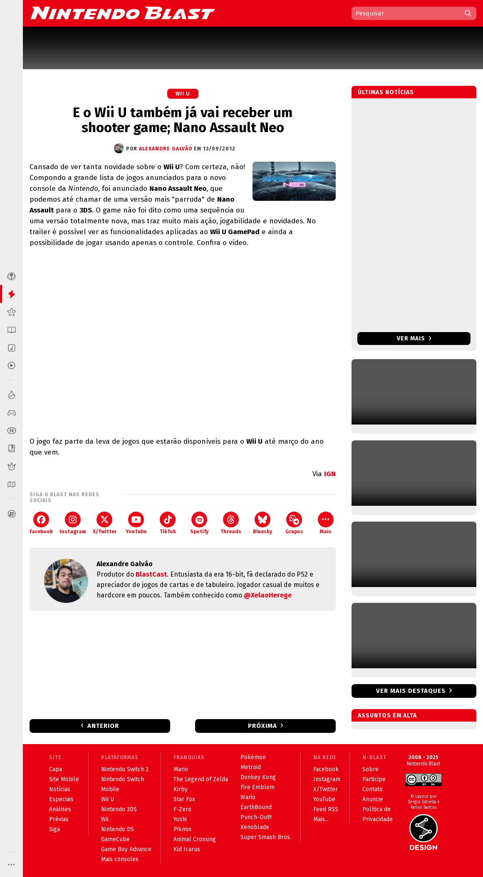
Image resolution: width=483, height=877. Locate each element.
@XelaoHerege (268, 595)
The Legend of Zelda (200, 779)
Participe (374, 779)
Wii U (183, 94)
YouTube (136, 523)
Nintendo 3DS (119, 809)
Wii (105, 819)
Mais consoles (120, 859)
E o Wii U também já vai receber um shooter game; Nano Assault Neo (182, 120)
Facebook (41, 523)
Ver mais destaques (411, 691)
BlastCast (151, 574)
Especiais (61, 799)
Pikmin (182, 829)
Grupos (294, 523)
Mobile (110, 789)
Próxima (262, 726)
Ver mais (414, 338)
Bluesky (262, 523)
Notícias (59, 789)
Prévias (59, 819)
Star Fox (184, 799)
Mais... (321, 819)
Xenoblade (254, 827)
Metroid (250, 767)
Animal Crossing (194, 839)
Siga (54, 829)
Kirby (180, 789)
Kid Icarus (186, 849)
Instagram (72, 523)
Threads (230, 523)
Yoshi (180, 819)
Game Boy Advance (126, 849)
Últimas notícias (386, 92)
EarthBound (256, 807)
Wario (247, 797)
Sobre (370, 769)
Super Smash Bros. (265, 837)
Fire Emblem (257, 787)
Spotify (199, 523)
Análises (60, 809)
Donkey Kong (258, 777)
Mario (180, 769)
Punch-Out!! (256, 817)
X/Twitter (104, 523)
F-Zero (182, 809)
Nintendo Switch (122, 779)
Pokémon (253, 757)
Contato (372, 789)
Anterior (103, 726)
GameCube (115, 839)
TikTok (168, 523)
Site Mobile (64, 779)
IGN (330, 474)
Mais (326, 523)
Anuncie (372, 799)
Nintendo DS (117, 829)
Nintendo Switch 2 (125, 769)
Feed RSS (325, 809)
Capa (55, 769)
